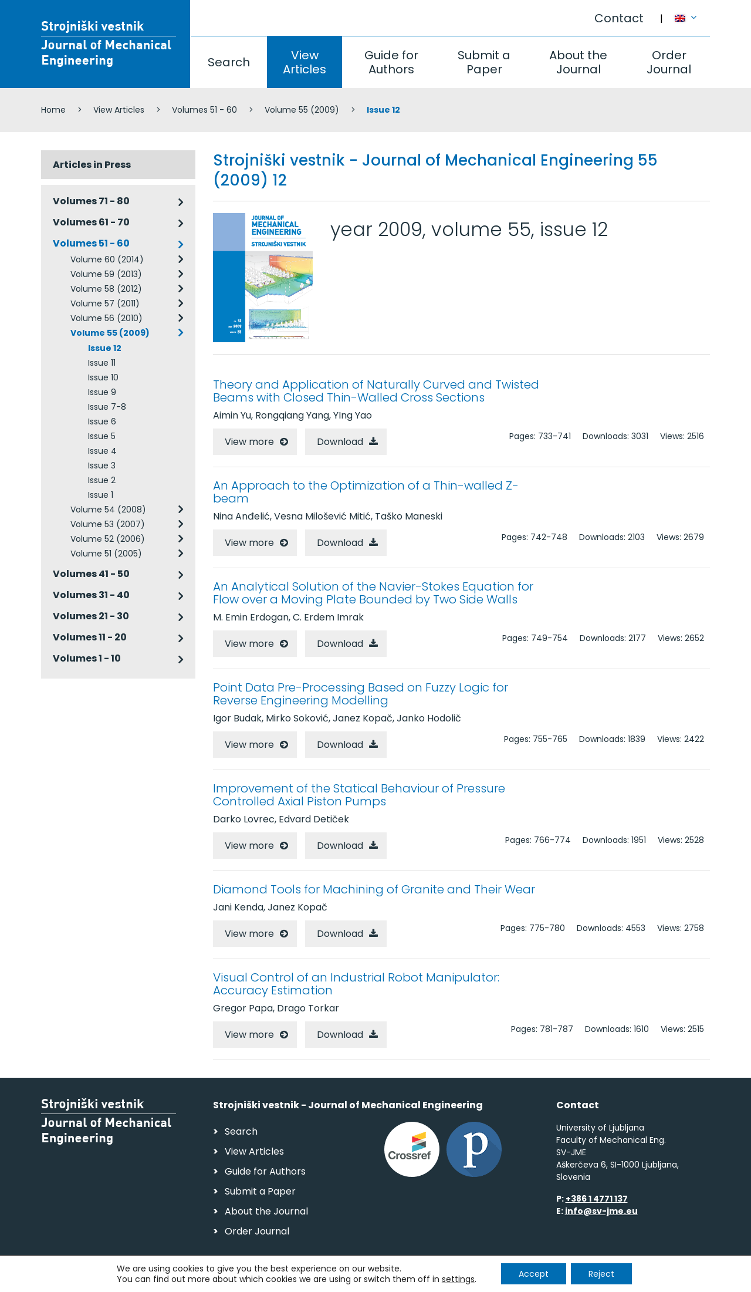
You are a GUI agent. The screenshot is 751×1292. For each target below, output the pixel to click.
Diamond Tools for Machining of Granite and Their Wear (374, 889)
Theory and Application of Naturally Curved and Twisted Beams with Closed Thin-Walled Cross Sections (376, 391)
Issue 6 (102, 421)
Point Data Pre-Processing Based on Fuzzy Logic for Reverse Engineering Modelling (360, 694)
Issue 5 (102, 436)
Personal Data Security (201, 1277)
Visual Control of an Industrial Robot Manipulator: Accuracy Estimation (356, 983)
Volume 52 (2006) (107, 539)
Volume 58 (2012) (106, 289)
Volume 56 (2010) (106, 318)
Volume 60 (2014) (107, 259)
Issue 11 (102, 363)
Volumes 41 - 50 (91, 574)
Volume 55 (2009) (302, 110)
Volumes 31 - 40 (91, 595)
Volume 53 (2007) (107, 524)
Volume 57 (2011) (105, 303)
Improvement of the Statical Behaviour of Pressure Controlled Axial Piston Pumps (359, 794)
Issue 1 (100, 495)
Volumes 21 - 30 (91, 616)
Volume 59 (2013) (106, 274)
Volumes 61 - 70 (91, 222)
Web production (642, 1279)
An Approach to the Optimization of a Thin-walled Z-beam (366, 492)
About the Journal (578, 62)
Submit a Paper (484, 62)
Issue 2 (102, 480)
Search (229, 62)
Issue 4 (102, 451)
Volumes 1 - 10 (87, 658)
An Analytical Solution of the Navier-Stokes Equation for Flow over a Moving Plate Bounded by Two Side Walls (373, 593)
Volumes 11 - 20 (90, 637)
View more (249, 441)
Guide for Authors (391, 62)
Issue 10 (103, 377)
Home (53, 110)
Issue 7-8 (107, 407)
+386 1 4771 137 (597, 1199)
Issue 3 (102, 465)
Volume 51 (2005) (106, 553)
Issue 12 (104, 348)
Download (340, 441)
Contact (619, 18)
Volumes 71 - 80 (91, 201)
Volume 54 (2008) (108, 509)
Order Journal (669, 62)
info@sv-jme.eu (601, 1211)
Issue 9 (102, 392)
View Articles (304, 62)
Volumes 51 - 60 (204, 110)
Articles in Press (92, 164)
